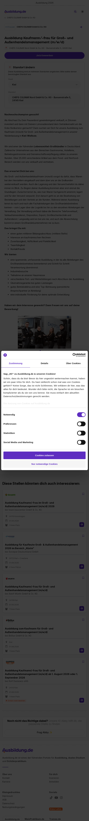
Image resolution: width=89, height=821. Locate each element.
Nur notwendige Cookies (44, 464)
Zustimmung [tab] (15, 363)
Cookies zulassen (44, 455)
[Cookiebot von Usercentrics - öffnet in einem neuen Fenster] (73, 355)
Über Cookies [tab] (73, 363)
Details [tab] (44, 363)
